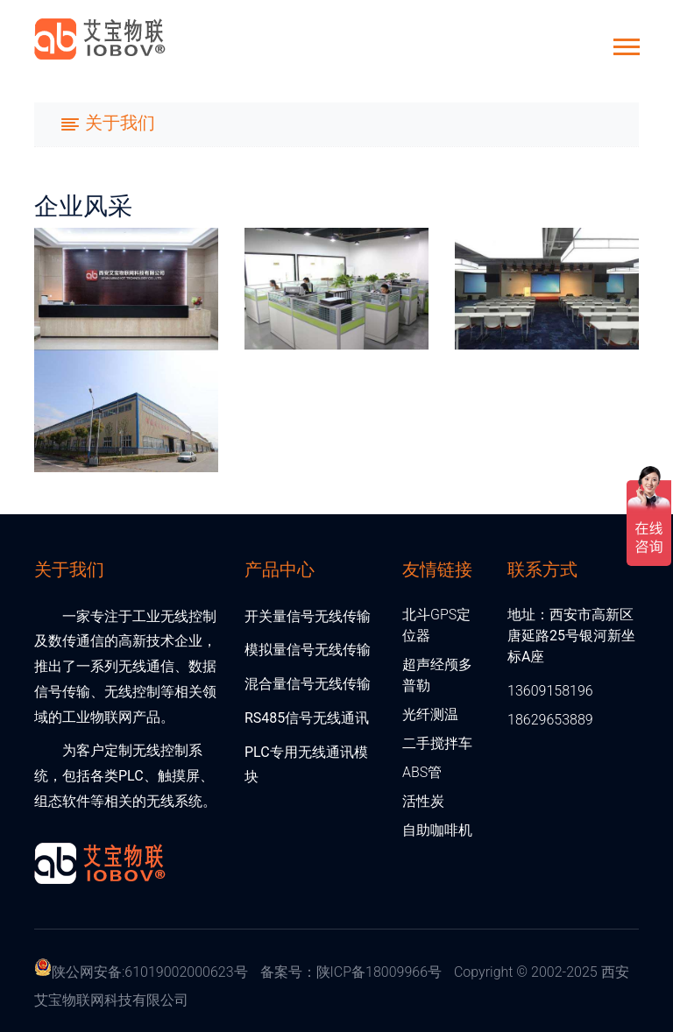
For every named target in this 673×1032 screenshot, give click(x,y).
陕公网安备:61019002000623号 (150, 972)
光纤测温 (430, 714)
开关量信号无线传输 (307, 616)
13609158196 (550, 690)
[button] (625, 43)
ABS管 (422, 772)
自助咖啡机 (437, 830)
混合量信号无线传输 (307, 683)
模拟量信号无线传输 (307, 649)
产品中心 (279, 568)
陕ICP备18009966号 (379, 972)
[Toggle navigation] (107, 124)
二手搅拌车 (437, 743)
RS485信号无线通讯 (306, 718)
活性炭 (423, 801)
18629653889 (550, 719)
